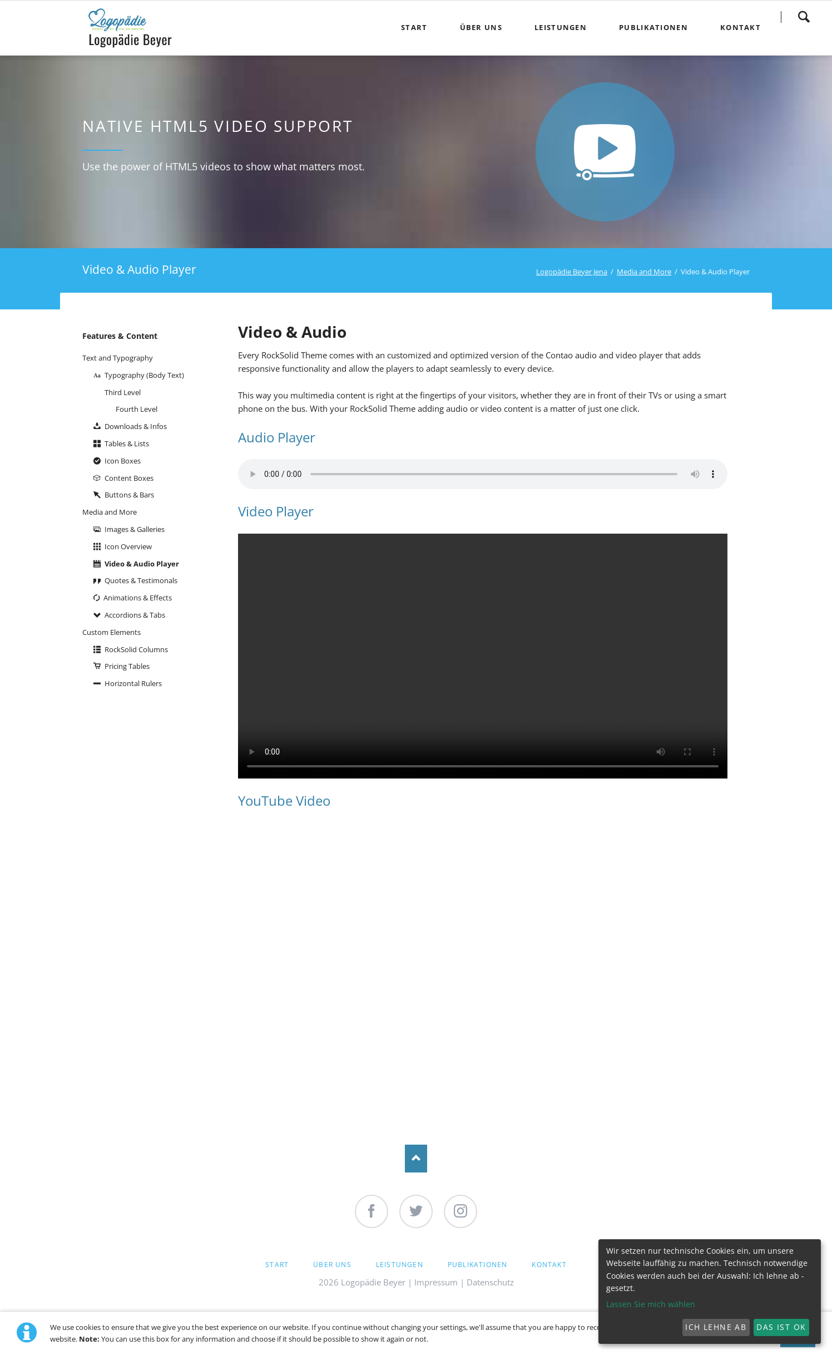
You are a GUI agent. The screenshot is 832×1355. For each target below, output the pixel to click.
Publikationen (478, 1264)
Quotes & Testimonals (141, 580)
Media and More (644, 272)
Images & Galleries (135, 529)
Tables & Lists (127, 443)
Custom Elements (111, 632)
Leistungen (399, 1264)
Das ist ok (781, 1327)
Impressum (436, 1282)
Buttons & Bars (129, 495)
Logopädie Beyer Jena (571, 272)
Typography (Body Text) (144, 375)
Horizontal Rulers (133, 683)
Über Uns (332, 1264)
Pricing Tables (127, 666)
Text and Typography (117, 358)
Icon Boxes (123, 461)
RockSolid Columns (136, 649)
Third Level (123, 392)
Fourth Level (136, 409)
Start (277, 1264)
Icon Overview (128, 546)
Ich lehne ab (715, 1327)
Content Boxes (129, 478)
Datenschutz (490, 1282)
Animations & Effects (137, 598)
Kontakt (549, 1264)
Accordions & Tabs (135, 615)
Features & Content (119, 336)
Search (803, 17)
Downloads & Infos (136, 426)
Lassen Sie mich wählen (650, 1304)
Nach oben (416, 1158)
